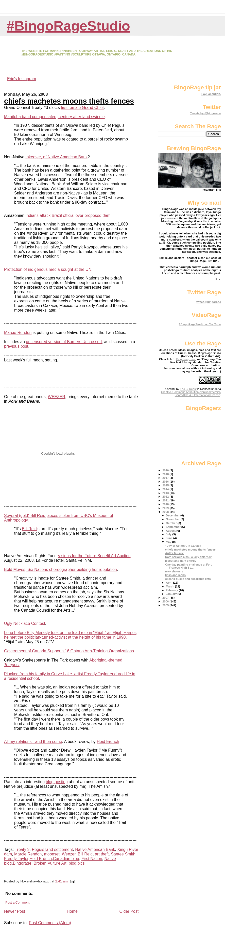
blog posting (57, 782)
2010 (165, 504)
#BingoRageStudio (68, 26)
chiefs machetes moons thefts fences (69, 101)
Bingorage (22, 863)
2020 (165, 470)
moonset (51, 854)
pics (80, 863)
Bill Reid (29, 529)
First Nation (91, 858)
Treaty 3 (22, 849)
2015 (165, 485)
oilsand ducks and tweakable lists (188, 578)
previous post (16, 346)
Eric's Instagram (21, 79)
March (170, 586)
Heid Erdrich (108, 741)
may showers (174, 571)
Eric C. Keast (188, 388)
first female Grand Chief (82, 107)
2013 (165, 493)
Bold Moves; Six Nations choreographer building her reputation (60, 569)
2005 (165, 605)
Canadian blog (66, 858)
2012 (165, 496)
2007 (165, 597)
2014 (165, 489)
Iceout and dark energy (180, 560)
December (173, 515)
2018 (165, 474)
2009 (165, 508)
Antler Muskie (174, 553)
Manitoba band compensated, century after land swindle (54, 117)
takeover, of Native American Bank (56, 157)
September (173, 526)
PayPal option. (211, 93)
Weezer (69, 854)
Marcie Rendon (18, 332)
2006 (165, 601)
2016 (165, 481)
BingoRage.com (186, 359)
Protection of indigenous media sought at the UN (47, 269)
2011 (165, 500)
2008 (165, 511)
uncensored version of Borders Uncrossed (64, 342)
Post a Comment (17, 902)
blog (72, 863)
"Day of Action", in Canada (183, 545)
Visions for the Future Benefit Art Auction (94, 556)
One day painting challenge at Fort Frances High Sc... (188, 566)
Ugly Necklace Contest (24, 623)
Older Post (129, 911)
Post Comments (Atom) (50, 923)
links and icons (175, 575)
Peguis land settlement (52, 849)
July (169, 534)
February (172, 590)
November (173, 519)
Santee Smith (123, 854)
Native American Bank (95, 849)
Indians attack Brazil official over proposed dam (68, 215)
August (171, 530)
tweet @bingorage (208, 301)
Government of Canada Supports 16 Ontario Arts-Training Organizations (69, 651)
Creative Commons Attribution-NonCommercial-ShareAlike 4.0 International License (191, 393)
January (172, 593)
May (169, 541)
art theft (102, 854)
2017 (165, 477)
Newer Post (14, 911)
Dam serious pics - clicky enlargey (188, 556)
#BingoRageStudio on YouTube (200, 324)
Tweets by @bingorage (205, 113)
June (169, 538)
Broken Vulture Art (50, 863)
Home (72, 911)
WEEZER (56, 397)
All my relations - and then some (33, 741)
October (172, 523)
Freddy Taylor (16, 858)
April (169, 582)
